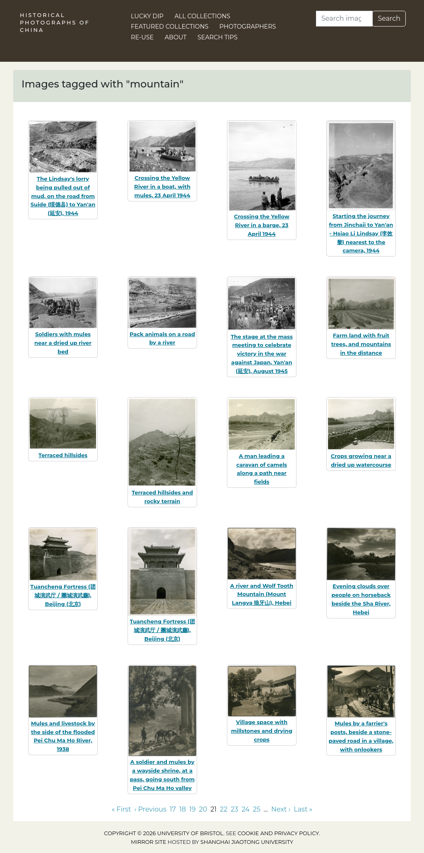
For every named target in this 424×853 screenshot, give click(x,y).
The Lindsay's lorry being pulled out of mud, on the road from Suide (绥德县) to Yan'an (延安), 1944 (63, 195)
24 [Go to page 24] (245, 809)
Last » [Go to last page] (303, 809)
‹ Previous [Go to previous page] (150, 809)
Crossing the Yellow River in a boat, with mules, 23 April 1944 (162, 186)
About (176, 37)
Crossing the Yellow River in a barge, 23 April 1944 (261, 225)
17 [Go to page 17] (173, 809)
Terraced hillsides (63, 455)
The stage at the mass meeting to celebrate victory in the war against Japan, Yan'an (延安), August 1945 (262, 353)
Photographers (247, 26)
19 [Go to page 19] (192, 809)
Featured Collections (169, 26)
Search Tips (218, 37)
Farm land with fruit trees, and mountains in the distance (361, 344)
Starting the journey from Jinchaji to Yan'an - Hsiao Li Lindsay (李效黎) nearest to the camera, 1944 (361, 233)
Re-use (142, 37)
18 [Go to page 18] (182, 809)
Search (389, 18)
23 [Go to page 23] (234, 809)
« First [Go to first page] (121, 809)
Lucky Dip (147, 16)
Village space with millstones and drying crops (261, 731)
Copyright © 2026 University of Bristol (163, 833)
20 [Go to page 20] (203, 809)
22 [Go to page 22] (223, 809)
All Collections (203, 16)
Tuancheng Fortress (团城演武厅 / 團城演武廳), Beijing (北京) (62, 595)
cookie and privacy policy (278, 833)
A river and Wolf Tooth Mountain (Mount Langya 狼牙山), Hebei (261, 594)
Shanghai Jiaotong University (246, 842)
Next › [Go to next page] (280, 809)
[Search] (344, 19)
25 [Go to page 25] (256, 809)
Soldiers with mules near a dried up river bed (63, 343)
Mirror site (148, 842)
